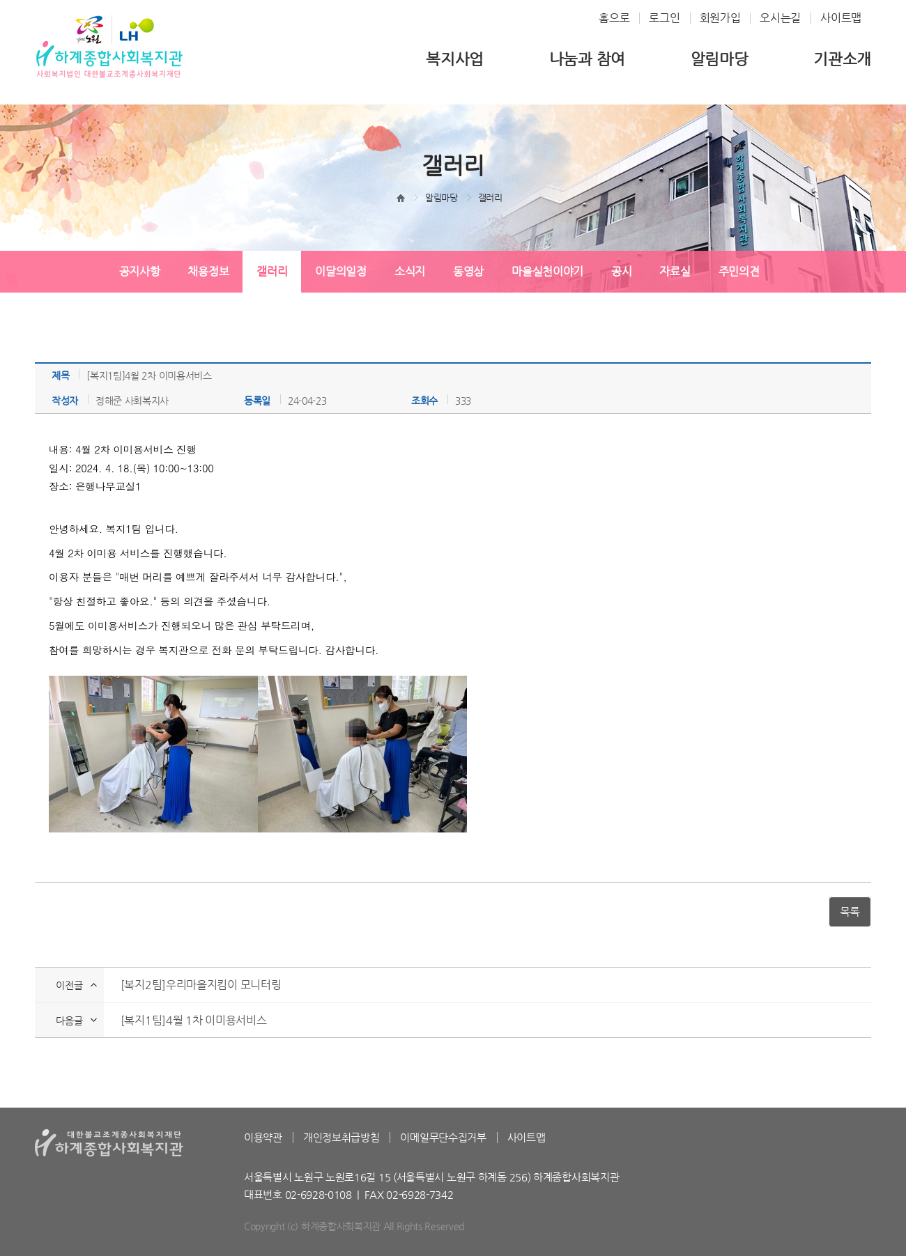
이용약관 (263, 1137)
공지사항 (139, 271)
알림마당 (719, 59)
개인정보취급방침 (341, 1137)
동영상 (468, 271)
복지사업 (455, 59)
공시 (621, 271)
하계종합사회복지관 (109, 46)
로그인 (664, 17)
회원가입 (720, 17)
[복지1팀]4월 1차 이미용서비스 (194, 1020)
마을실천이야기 (547, 271)
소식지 (409, 271)
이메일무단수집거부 (443, 1137)
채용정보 (208, 271)
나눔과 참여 (587, 59)
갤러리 (271, 271)
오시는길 (780, 17)
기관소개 (842, 59)
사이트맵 (840, 17)
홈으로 (614, 17)
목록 (850, 911)
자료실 (674, 271)
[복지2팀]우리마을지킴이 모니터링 (201, 984)
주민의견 (739, 271)
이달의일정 (341, 271)
